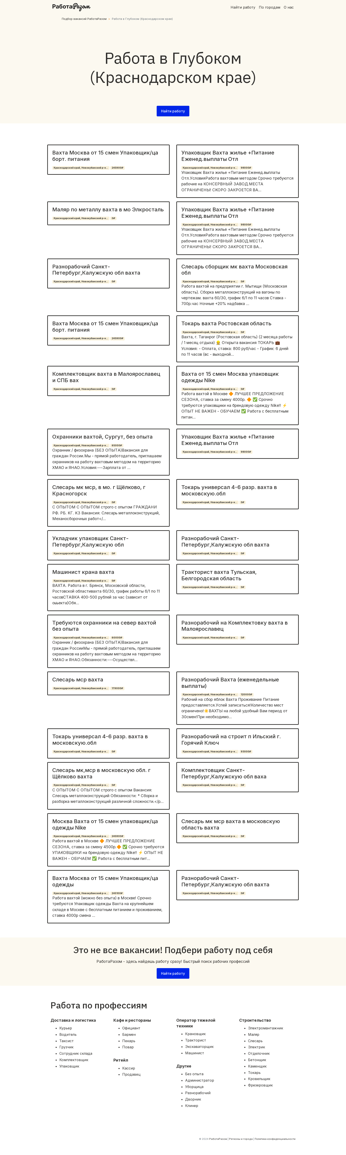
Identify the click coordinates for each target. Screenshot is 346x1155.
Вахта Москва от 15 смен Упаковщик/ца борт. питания (105, 155)
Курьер (65, 1028)
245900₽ (117, 167)
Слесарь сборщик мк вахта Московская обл (234, 269)
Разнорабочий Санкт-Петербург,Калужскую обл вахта (96, 269)
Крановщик (195, 1034)
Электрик (256, 1047)
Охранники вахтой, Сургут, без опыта (102, 436)
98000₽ (246, 167)
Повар (128, 1047)
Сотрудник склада (75, 1053)
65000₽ (117, 445)
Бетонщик (257, 1060)
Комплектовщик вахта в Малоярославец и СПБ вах (106, 377)
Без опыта (194, 1074)
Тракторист (195, 1040)
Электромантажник (265, 1028)
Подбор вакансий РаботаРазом (84, 18)
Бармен (129, 1034)
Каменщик (257, 1066)
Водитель (68, 1034)
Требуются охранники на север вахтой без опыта (104, 625)
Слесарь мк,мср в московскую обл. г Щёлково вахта (101, 773)
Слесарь (255, 1041)
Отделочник (259, 1053)
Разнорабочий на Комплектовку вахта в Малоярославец (234, 625)
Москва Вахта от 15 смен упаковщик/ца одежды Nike (105, 824)
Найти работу (243, 7)
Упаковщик (69, 1066)
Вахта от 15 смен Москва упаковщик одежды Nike (230, 377)
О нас (289, 7)
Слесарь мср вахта (77, 679)
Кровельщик (259, 1079)
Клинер (191, 1105)
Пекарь (128, 1041)
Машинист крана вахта (83, 572)
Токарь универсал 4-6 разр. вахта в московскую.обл (229, 490)
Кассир (128, 1068)
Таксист (66, 1041)
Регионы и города (241, 1138)
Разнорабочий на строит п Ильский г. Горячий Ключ (231, 739)
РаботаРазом (218, 1138)
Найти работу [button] (173, 111)
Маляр (253, 1034)
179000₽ (117, 688)
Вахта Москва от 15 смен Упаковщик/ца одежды (105, 881)
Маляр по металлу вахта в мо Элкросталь (108, 209)
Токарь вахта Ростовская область (226, 323)
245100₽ (117, 893)
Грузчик (66, 1047)
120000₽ (246, 694)
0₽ (113, 218)
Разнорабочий (198, 1093)
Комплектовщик (73, 1060)
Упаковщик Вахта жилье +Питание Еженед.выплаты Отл (227, 155)
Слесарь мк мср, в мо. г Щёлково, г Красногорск (98, 490)
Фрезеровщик (260, 1085)
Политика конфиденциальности (275, 1138)
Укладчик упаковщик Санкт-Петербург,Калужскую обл (90, 541)
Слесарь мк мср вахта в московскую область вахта (230, 824)
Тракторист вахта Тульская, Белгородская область (219, 575)
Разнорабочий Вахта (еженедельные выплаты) (230, 682)
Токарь (254, 1072)
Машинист (194, 1053)
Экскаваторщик (199, 1046)
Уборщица (194, 1086)
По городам (269, 7)
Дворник (193, 1099)
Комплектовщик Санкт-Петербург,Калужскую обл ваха (224, 773)
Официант (131, 1028)
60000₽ (117, 637)
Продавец (131, 1074)
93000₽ (246, 751)
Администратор (199, 1080)
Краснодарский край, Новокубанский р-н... (81, 167)
